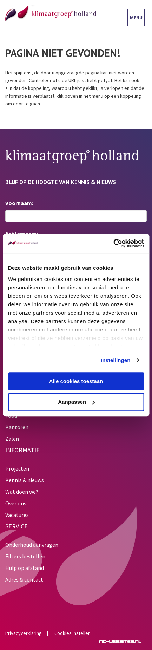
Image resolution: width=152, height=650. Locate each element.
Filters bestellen (25, 556)
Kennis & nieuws (24, 480)
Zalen (12, 438)
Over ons (15, 503)
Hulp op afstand (24, 567)
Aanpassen (76, 402)
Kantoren (16, 427)
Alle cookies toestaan (76, 381)
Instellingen (116, 360)
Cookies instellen (72, 633)
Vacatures (17, 514)
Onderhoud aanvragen (31, 544)
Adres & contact (24, 579)
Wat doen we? (21, 491)
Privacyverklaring (23, 633)
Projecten (17, 468)
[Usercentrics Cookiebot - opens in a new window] (113, 243)
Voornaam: (19, 202)
